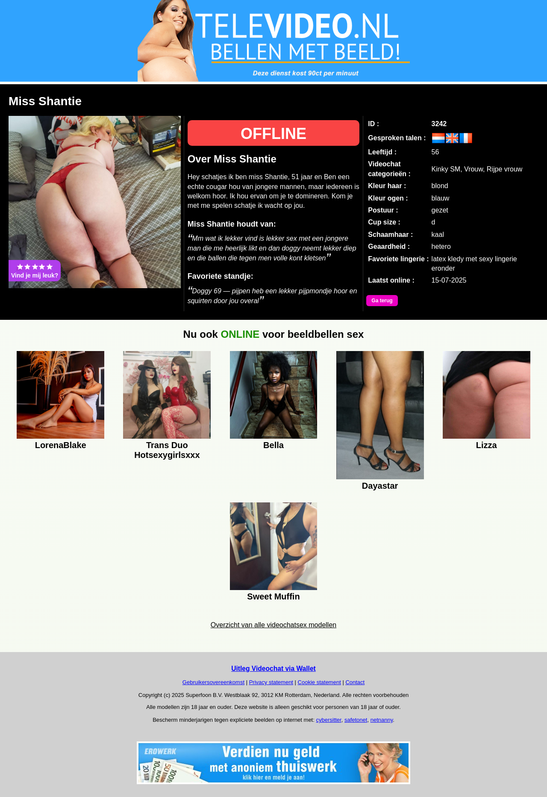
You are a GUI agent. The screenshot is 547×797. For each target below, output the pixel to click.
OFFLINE (273, 133)
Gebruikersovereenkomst (213, 682)
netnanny (382, 720)
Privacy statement (271, 682)
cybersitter (328, 720)
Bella (273, 445)
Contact (355, 682)
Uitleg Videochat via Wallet (273, 668)
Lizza (486, 445)
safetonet (356, 720)
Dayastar (380, 485)
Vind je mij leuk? (34, 271)
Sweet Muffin (273, 596)
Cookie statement (319, 682)
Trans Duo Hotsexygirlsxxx (167, 449)
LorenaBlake (60, 445)
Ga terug (381, 301)
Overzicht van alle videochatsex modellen (273, 625)
